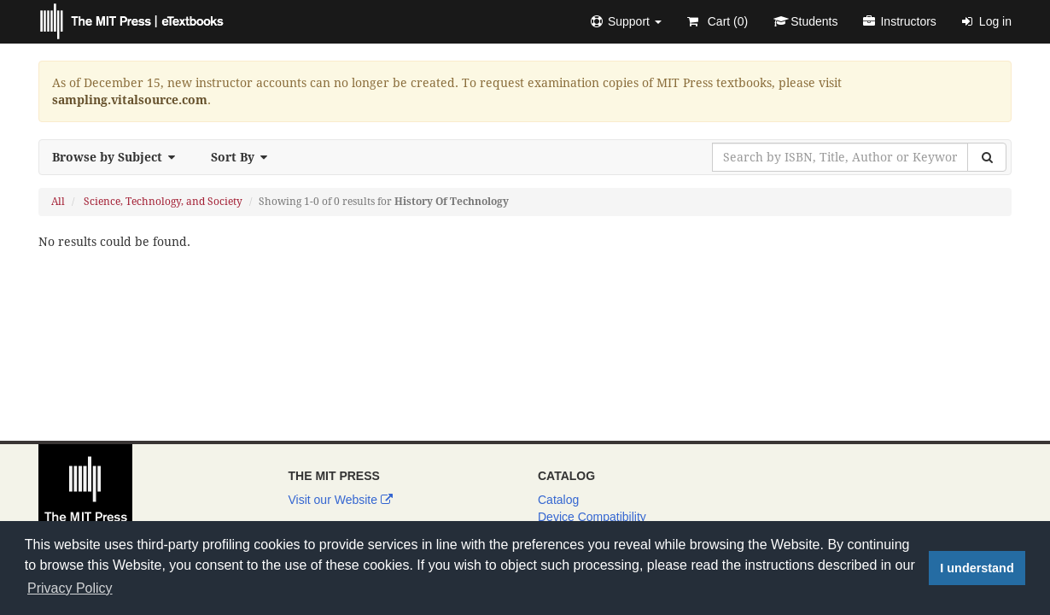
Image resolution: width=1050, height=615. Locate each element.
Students (805, 21)
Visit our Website (341, 500)
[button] (626, 21)
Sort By (244, 157)
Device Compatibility (592, 517)
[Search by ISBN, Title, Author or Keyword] (840, 157)
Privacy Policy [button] (70, 588)
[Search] (986, 157)
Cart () (717, 21)
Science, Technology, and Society (163, 202)
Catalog (558, 500)
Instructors (899, 21)
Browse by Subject (118, 157)
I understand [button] (976, 568)
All (58, 202)
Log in (987, 21)
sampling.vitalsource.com (129, 100)
